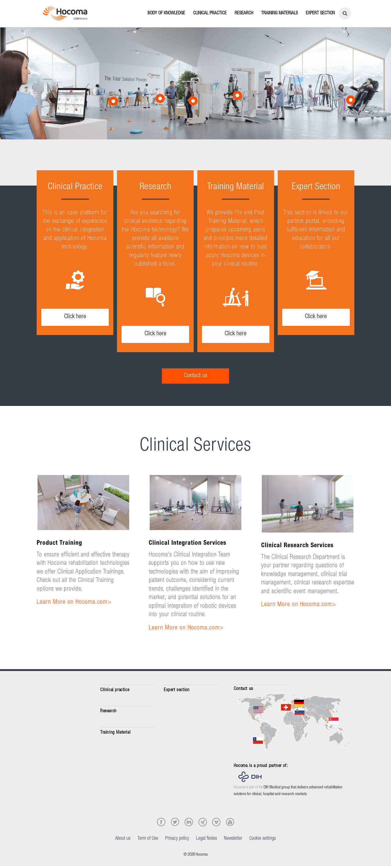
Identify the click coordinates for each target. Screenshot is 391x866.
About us (122, 838)
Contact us (243, 689)
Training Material (115, 732)
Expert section (176, 690)
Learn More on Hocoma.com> (74, 602)
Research (108, 711)
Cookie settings (262, 838)
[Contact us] (195, 376)
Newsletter (233, 838)
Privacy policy (177, 838)
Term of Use (147, 838)
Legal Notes (206, 838)
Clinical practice (114, 690)
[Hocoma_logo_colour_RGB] (65, 13)
